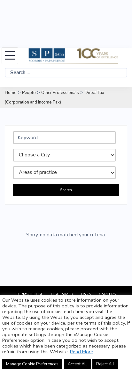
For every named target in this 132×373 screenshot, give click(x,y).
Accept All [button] (77, 364)
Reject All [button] (105, 364)
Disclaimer (62, 294)
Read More (81, 351)
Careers (107, 294)
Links (86, 294)
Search (66, 189)
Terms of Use (29, 294)
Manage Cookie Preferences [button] (32, 364)
